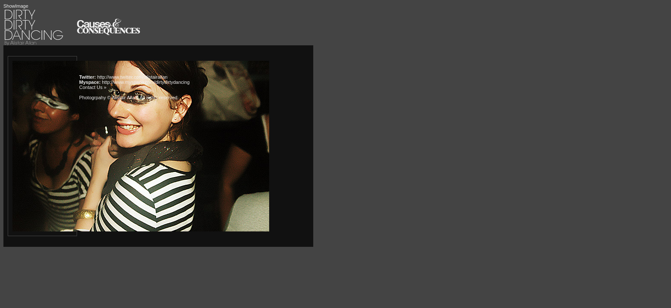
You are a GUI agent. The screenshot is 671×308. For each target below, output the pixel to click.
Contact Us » (93, 87)
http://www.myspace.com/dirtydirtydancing (146, 82)
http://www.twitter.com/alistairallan (132, 77)
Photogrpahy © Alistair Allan (108, 97)
